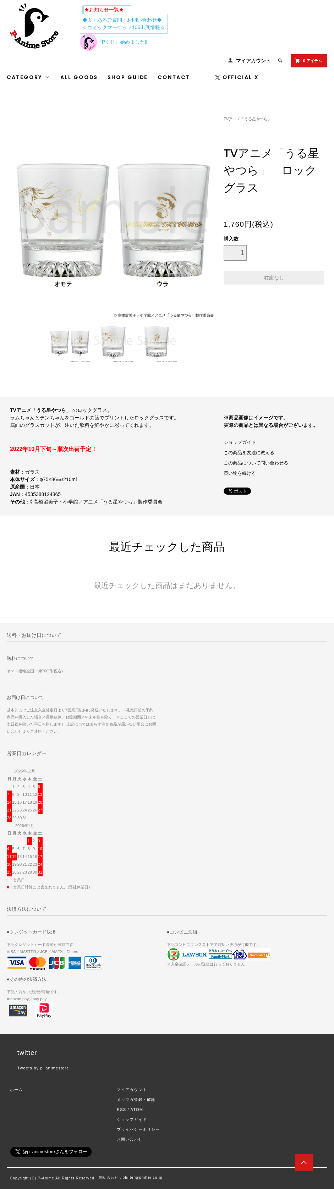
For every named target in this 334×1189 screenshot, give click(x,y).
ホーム (16, 1090)
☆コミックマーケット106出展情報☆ (123, 27)
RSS (121, 1109)
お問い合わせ (130, 1139)
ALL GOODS (79, 77)
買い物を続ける (240, 473)
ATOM (136, 1109)
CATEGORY (28, 77)
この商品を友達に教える (249, 452)
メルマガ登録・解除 (136, 1099)
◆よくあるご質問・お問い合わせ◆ (122, 20)
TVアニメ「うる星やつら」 (248, 119)
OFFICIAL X (237, 77)
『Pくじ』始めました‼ (113, 42)
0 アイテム (308, 61)
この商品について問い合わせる (256, 463)
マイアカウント (253, 61)
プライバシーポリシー (138, 1129)
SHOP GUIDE (128, 77)
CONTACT (174, 77)
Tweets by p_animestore (43, 1068)
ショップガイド (240, 442)
